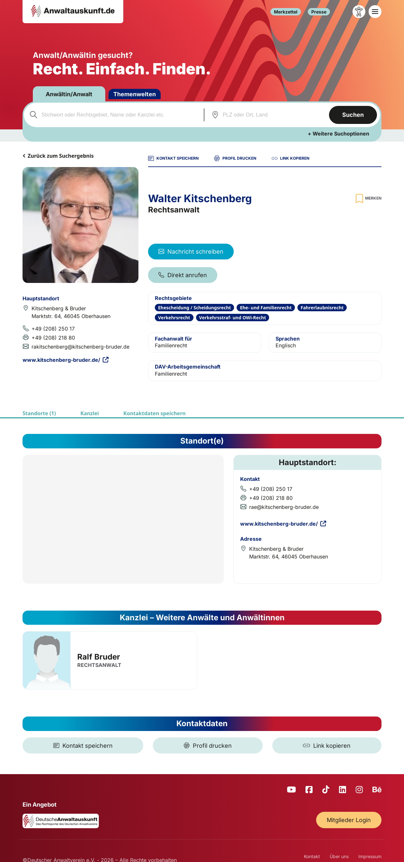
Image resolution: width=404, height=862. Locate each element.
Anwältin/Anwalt (69, 94)
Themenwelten (134, 94)
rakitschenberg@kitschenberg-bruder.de (80, 346)
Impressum (369, 856)
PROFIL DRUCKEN (235, 158)
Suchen (353, 114)
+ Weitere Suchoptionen (338, 133)
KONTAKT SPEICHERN (173, 158)
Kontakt (312, 856)
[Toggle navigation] (375, 11)
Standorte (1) (39, 413)
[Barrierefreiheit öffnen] (358, 11)
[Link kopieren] (326, 745)
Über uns (339, 856)
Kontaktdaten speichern (154, 413)
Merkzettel (285, 11)
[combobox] (113, 115)
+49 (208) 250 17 (53, 328)
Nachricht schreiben (190, 251)
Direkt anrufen (182, 275)
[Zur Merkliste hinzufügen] (367, 198)
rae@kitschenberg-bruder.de (284, 507)
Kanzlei (89, 413)
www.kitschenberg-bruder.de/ (65, 360)
